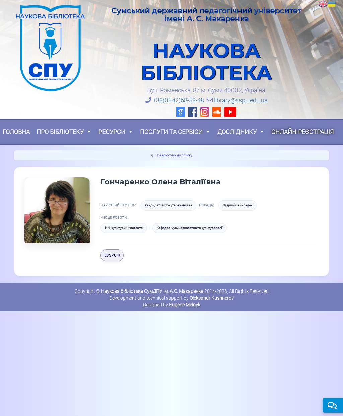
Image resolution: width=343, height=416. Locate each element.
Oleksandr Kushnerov (212, 298)
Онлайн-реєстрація (302, 132)
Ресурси (115, 132)
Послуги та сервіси (175, 132)
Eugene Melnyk (184, 304)
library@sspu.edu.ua (241, 100)
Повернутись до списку (171, 155)
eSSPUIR (112, 255)
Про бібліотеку (64, 132)
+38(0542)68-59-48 (178, 100)
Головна (16, 132)
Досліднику (241, 132)
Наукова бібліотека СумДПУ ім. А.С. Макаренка (152, 291)
